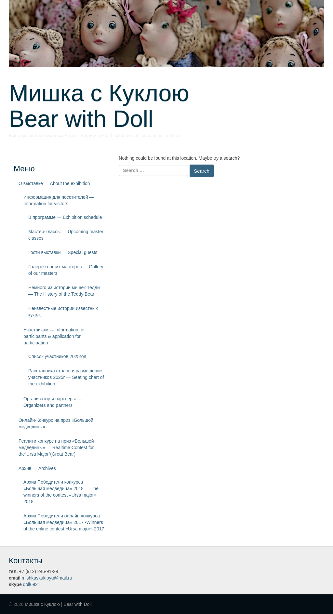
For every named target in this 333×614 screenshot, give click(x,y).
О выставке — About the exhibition (54, 183)
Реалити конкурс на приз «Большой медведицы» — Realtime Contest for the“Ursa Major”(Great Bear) (56, 447)
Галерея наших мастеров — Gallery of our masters (65, 270)
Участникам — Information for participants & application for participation (54, 336)
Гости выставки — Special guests (62, 252)
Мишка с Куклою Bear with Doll (110, 106)
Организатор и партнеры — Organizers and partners (52, 402)
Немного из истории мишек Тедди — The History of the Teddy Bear (64, 291)
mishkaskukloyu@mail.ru (47, 578)
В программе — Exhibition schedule (65, 217)
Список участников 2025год (57, 356)
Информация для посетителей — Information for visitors (58, 200)
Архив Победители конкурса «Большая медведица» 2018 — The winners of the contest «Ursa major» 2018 (61, 491)
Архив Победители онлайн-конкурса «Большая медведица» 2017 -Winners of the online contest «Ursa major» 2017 (63, 522)
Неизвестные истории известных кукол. (63, 311)
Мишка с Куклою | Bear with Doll (58, 604)
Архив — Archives (37, 468)
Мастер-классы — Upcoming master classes (65, 235)
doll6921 (31, 584)
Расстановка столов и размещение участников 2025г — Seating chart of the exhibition (66, 377)
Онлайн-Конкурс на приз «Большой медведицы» (56, 423)
